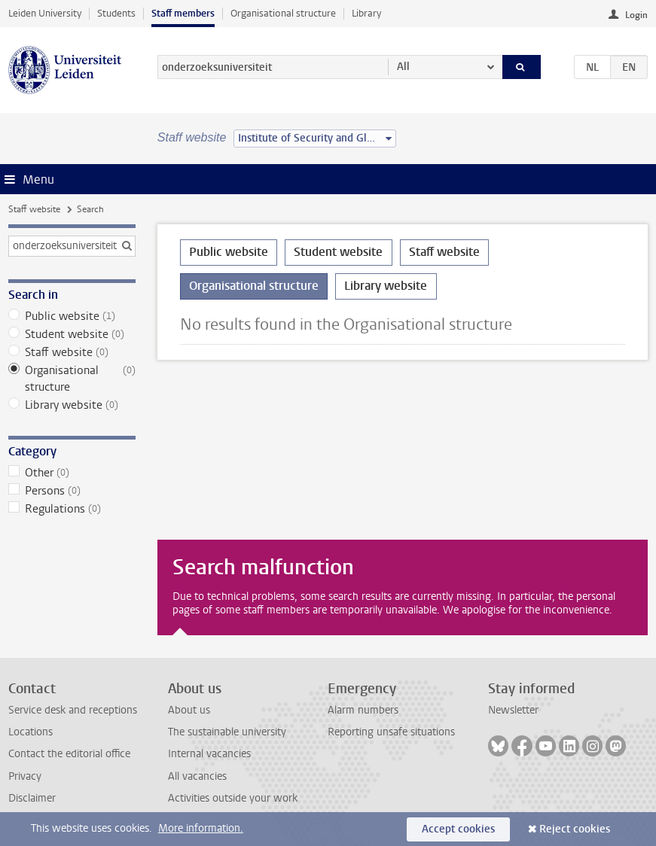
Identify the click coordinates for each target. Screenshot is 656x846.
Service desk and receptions (72, 710)
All (403, 66)
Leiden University (44, 13)
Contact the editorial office (69, 754)
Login (636, 15)
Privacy (24, 776)
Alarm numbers (363, 710)
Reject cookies (574, 829)
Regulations (72, 509)
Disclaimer (32, 798)
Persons (72, 490)
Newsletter (513, 710)
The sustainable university (227, 732)
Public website (72, 316)
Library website (72, 405)
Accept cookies (458, 829)
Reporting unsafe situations (391, 732)
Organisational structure (283, 13)
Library (366, 13)
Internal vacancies (209, 754)
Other (72, 472)
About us (189, 710)
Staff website (34, 209)
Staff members (183, 13)
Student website (72, 334)
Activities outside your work (232, 798)
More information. (200, 828)
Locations (30, 732)
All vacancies (197, 776)
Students (116, 13)
